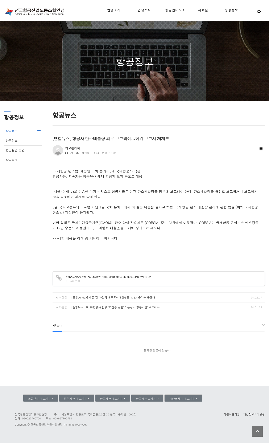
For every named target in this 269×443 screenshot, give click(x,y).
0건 (69, 153)
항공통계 (11, 160)
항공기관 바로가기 (111, 399)
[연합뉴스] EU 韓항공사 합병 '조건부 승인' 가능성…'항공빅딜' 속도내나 (115, 307)
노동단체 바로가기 (39, 399)
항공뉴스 (11, 131)
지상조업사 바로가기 (182, 399)
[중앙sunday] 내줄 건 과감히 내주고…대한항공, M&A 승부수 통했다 (113, 297)
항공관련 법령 (15, 150)
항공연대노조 (175, 10)
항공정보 (231, 10)
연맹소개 (113, 10)
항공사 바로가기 (146, 399)
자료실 (203, 10)
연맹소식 (144, 10)
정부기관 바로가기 (75, 399)
